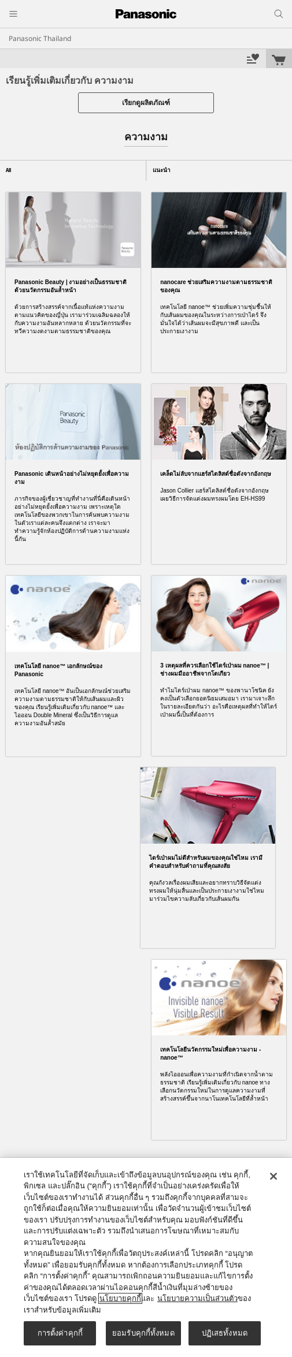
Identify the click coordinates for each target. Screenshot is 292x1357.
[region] (146, 1257)
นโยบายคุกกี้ (120, 1298)
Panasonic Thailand (40, 38)
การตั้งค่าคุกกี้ (60, 1333)
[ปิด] (273, 1176)
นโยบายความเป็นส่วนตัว (197, 1298)
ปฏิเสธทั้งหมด (224, 1333)
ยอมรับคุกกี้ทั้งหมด (143, 1333)
